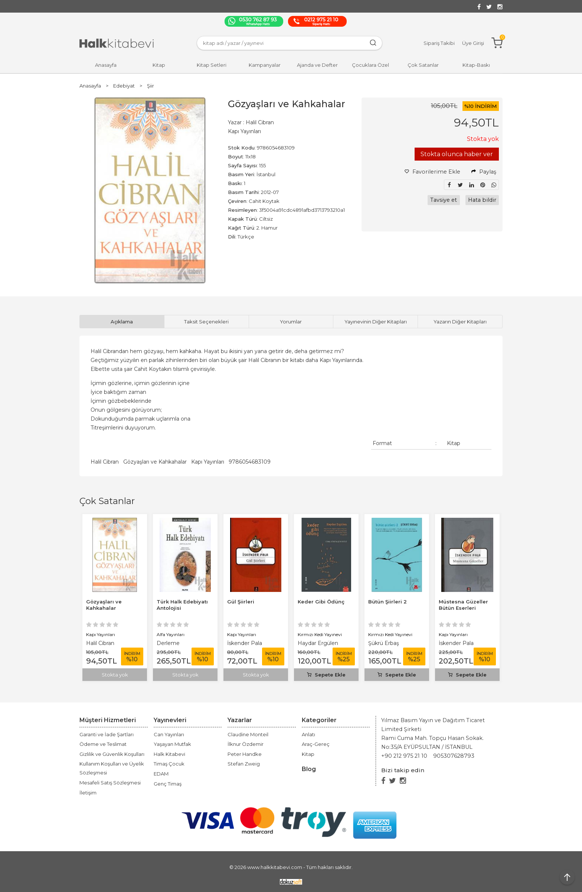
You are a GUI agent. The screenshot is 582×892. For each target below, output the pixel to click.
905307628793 (453, 756)
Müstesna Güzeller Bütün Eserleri (110, 605)
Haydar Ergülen (388, 643)
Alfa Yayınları (241, 634)
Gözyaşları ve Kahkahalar (155, 461)
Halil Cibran (105, 461)
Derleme (238, 643)
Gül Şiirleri (311, 602)
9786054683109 (250, 461)
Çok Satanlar (107, 501)
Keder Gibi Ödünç (391, 602)
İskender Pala (103, 643)
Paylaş (483, 171)
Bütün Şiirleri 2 (458, 602)
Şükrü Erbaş (454, 643)
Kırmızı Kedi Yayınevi (390, 634)
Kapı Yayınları (207, 461)
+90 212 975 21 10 (404, 756)
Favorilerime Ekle (432, 171)
